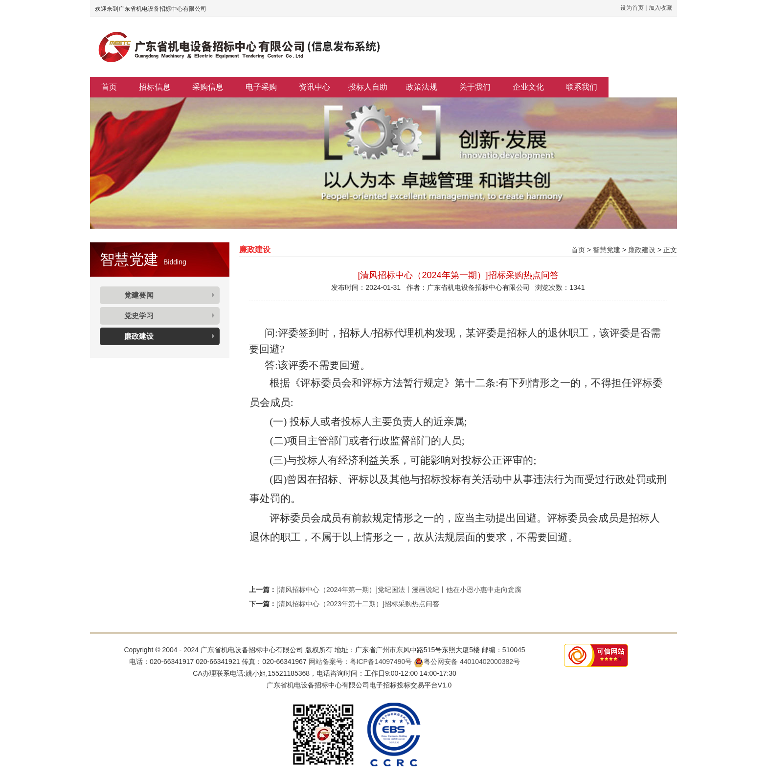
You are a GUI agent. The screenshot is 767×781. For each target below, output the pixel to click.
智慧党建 (606, 250)
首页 (109, 87)
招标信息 (154, 87)
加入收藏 (660, 7)
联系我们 (581, 87)
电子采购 (261, 87)
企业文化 (528, 87)
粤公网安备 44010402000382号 (467, 661)
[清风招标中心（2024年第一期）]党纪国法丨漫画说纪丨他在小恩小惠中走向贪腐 (398, 589)
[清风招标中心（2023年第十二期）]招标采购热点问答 (357, 604)
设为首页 (632, 7)
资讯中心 (314, 87)
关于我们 (475, 87)
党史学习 (139, 315)
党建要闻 (139, 295)
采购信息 (208, 87)
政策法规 (421, 87)
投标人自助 (367, 87)
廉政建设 (139, 336)
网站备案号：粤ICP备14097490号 (360, 661)
